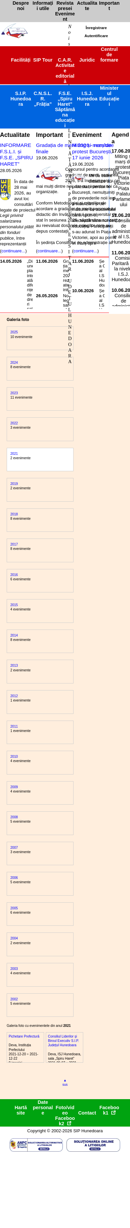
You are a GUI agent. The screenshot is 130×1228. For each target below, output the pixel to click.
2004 (14, 938)
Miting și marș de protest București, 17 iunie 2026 (92, 151)
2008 (14, 817)
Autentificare (96, 36)
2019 (14, 484)
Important (49, 135)
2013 (14, 665)
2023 (14, 393)
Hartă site (21, 1110)
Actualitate (15, 135)
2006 (14, 878)
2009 (14, 787)
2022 (14, 423)
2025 (14, 332)
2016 (14, 575)
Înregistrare (96, 28)
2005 (14, 908)
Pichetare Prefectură (24, 1036)
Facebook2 (65, 1121)
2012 (14, 696)
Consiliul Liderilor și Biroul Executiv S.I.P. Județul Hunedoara (63, 1041)
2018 (14, 514)
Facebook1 (109, 1110)
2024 (14, 362)
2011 (14, 726)
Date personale (43, 1107)
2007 (14, 847)
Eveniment (87, 135)
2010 (14, 756)
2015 (14, 605)
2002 (14, 999)
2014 (14, 635)
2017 (14, 544)
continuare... (13, 250)
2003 (14, 969)
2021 (14, 454)
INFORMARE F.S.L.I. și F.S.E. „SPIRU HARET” (16, 154)
